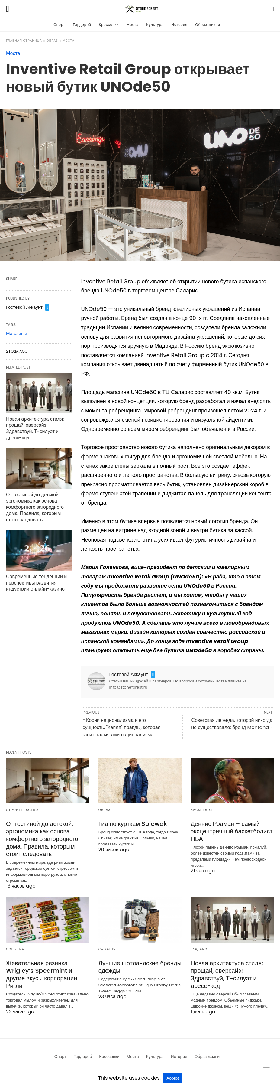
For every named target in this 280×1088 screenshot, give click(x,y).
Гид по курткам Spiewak (132, 823)
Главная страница (24, 40)
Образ (52, 40)
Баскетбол (202, 810)
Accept (172, 1078)
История (179, 24)
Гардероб (82, 24)
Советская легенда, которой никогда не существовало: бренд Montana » (231, 724)
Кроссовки (109, 24)
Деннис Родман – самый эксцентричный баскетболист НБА (231, 831)
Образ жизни (207, 24)
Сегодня (107, 949)
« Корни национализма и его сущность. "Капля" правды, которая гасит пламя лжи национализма (121, 727)
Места (133, 24)
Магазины (16, 333)
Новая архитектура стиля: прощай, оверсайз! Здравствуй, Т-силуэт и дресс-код (35, 428)
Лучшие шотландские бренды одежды (140, 967)
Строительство (22, 810)
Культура (155, 24)
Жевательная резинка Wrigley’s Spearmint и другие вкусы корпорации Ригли (41, 974)
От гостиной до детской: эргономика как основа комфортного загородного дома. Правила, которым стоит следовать (35, 507)
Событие (15, 949)
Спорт (59, 24)
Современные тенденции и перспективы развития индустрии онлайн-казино (36, 583)
